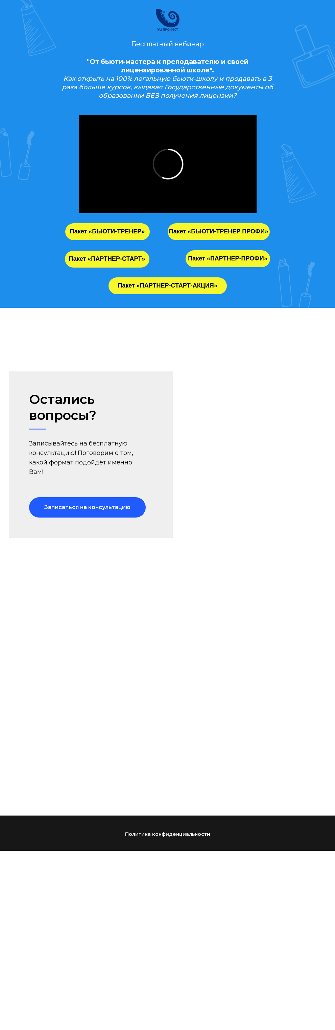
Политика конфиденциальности (167, 834)
